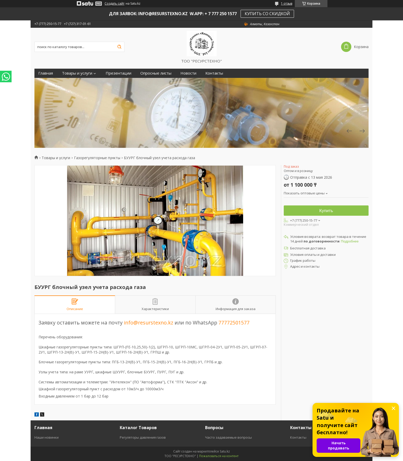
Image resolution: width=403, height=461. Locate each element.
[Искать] (119, 47)
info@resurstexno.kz (148, 322)
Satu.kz (225, 451)
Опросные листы (155, 73)
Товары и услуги (77, 73)
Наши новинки (46, 437)
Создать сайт (114, 3)
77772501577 (234, 322)
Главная (45, 73)
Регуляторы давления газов (143, 437)
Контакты (214, 73)
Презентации (118, 73)
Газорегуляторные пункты (97, 158)
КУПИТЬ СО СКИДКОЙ (267, 13)
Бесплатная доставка (308, 248)
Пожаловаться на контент (219, 456)
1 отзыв (286, 3)
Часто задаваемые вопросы (228, 437)
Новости (188, 73)
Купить (326, 210)
